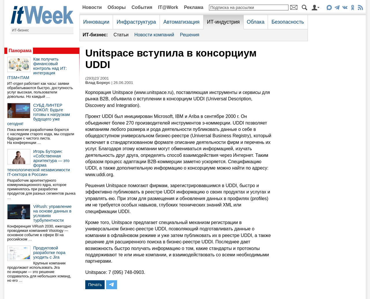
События (142, 7)
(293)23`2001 (97, 78)
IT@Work (168, 7)
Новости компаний (154, 34)
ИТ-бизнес (20, 30)
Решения (189, 34)
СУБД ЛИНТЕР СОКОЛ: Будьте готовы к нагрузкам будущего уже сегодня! (38, 114)
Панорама (20, 50)
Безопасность (287, 22)
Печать (95, 284)
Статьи (121, 34)
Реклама (193, 7)
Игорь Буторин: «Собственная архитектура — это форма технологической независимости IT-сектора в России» (38, 163)
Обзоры (117, 7)
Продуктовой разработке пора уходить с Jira (49, 252)
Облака (255, 22)
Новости (92, 7)
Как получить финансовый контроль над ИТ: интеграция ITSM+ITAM (37, 68)
